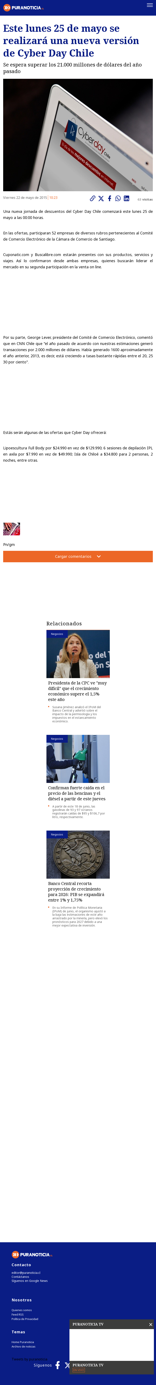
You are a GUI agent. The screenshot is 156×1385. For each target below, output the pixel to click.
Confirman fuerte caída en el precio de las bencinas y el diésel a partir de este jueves (77, 793)
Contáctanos (19, 1200)
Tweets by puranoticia (29, 1283)
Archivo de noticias (23, 1271)
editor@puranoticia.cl (25, 1196)
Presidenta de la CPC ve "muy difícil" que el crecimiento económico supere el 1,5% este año (77, 691)
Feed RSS (18, 1239)
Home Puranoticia (23, 1266)
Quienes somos (22, 1234)
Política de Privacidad (25, 1243)
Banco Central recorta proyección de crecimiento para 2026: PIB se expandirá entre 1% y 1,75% (76, 892)
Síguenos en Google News (29, 1205)
